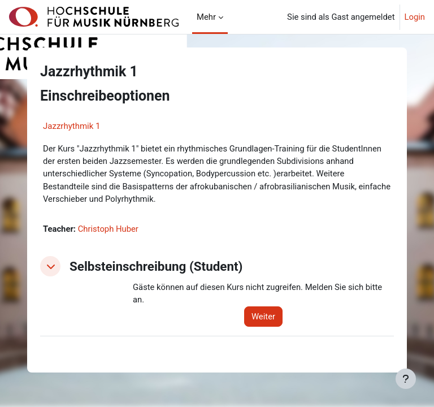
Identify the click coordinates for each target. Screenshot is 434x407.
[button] (50, 266)
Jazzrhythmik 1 (71, 126)
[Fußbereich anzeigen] (406, 379)
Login (415, 17)
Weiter (263, 316)
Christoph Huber (108, 229)
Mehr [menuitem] (206, 17)
